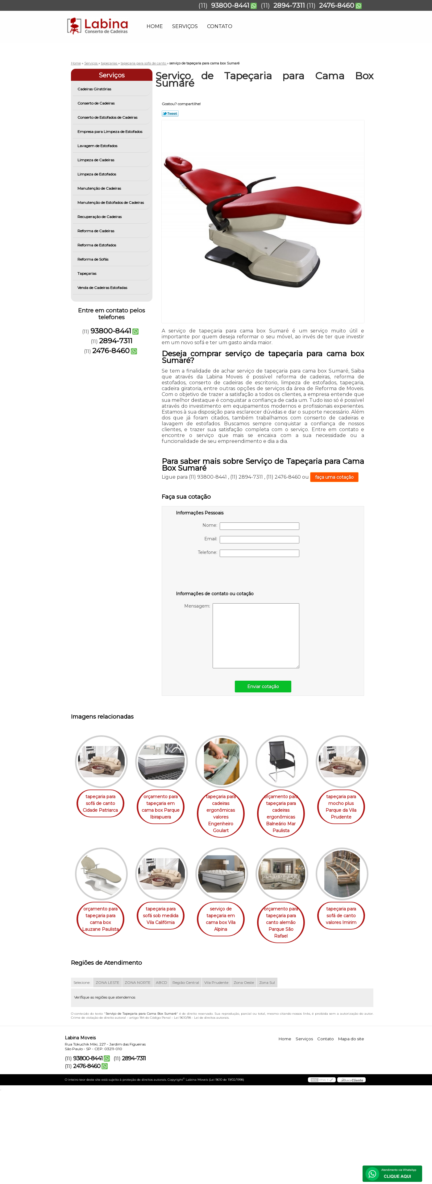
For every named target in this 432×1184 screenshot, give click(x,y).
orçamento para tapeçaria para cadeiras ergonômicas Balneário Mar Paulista (289, 814)
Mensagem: (241, 635)
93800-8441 (230, 5)
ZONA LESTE (107, 1075)
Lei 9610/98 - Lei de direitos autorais (201, 1111)
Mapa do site (351, 1131)
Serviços (185, 26)
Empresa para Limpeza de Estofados (110, 131)
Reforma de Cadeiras (96, 231)
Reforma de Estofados (97, 245)
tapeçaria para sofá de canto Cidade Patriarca (101, 803)
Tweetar (170, 113)
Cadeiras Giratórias (94, 89)
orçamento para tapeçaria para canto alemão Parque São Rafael (102, 1019)
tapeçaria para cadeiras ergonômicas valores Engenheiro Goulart (227, 814)
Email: (251, 539)
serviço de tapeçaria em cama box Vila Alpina (289, 920)
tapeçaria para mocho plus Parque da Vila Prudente (101, 920)
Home (155, 26)
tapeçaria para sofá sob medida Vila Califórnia (227, 916)
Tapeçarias (87, 273)
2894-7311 (289, 5)
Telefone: (248, 553)
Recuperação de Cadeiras (100, 216)
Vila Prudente (216, 1075)
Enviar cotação (263, 686)
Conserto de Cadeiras (96, 103)
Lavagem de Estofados (97, 145)
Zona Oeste (244, 1075)
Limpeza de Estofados (97, 174)
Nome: (250, 526)
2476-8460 (336, 5)
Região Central (185, 1075)
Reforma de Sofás (93, 259)
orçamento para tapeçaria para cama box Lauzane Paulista (164, 920)
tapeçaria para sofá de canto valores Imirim (164, 1015)
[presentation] (215, 575)
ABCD (161, 1075)
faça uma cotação (334, 477)
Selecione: (81, 1075)
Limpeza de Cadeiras (96, 160)
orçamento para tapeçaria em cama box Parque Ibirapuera (164, 807)
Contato (219, 26)
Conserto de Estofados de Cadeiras (107, 117)
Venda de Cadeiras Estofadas (102, 287)
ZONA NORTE (138, 1075)
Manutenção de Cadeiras (99, 188)
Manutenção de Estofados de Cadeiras (111, 202)
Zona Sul (267, 1075)
